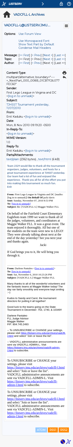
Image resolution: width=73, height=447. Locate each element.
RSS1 (52, 430)
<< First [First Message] (24, 55)
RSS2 (63, 430)
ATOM (41, 430)
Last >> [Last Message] (60, 55)
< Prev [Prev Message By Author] (36, 63)
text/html (44, 159)
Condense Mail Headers (34, 48)
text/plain (12, 159)
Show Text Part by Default (36, 44)
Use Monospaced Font (33, 41)
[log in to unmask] (20, 96)
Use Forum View (29, 34)
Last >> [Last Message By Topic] (60, 59)
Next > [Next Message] (47, 55)
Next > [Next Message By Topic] (47, 59)
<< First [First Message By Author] (24, 63)
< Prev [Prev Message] (36, 55)
